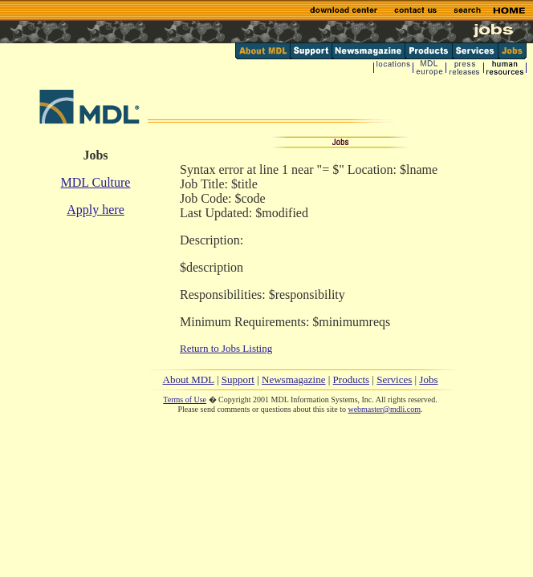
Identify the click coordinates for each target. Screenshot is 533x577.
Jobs (428, 379)
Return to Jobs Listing (226, 348)
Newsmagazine (293, 379)
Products (351, 379)
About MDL (188, 379)
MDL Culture (96, 182)
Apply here (95, 209)
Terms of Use (184, 399)
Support (238, 379)
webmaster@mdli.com (384, 409)
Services (394, 379)
